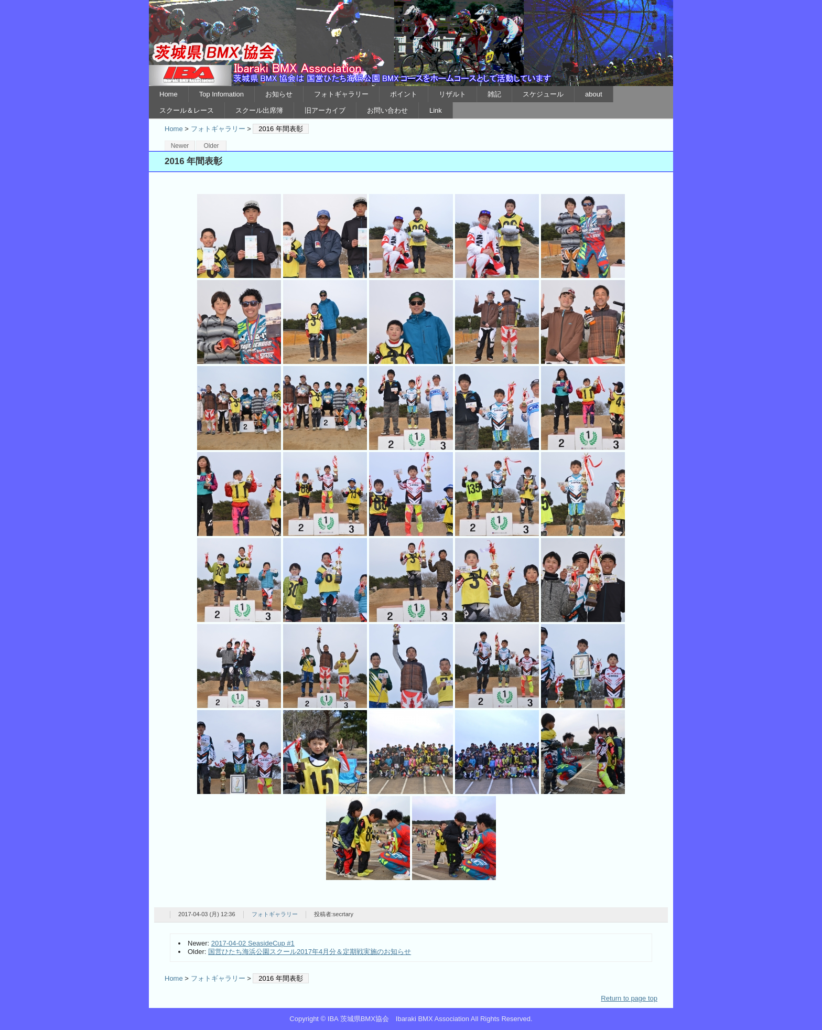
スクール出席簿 (259, 110)
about (593, 94)
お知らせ (279, 94)
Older (211, 145)
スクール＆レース (186, 110)
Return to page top (629, 998)
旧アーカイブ (325, 110)
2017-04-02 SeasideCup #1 (253, 943)
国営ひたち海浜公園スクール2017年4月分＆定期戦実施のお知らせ (309, 952)
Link (435, 110)
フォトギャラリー (341, 94)
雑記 (494, 94)
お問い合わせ (387, 110)
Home (168, 94)
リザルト (452, 94)
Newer (180, 145)
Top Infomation (221, 94)
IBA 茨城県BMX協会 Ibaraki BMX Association (411, 43)
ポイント (403, 94)
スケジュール (543, 94)
